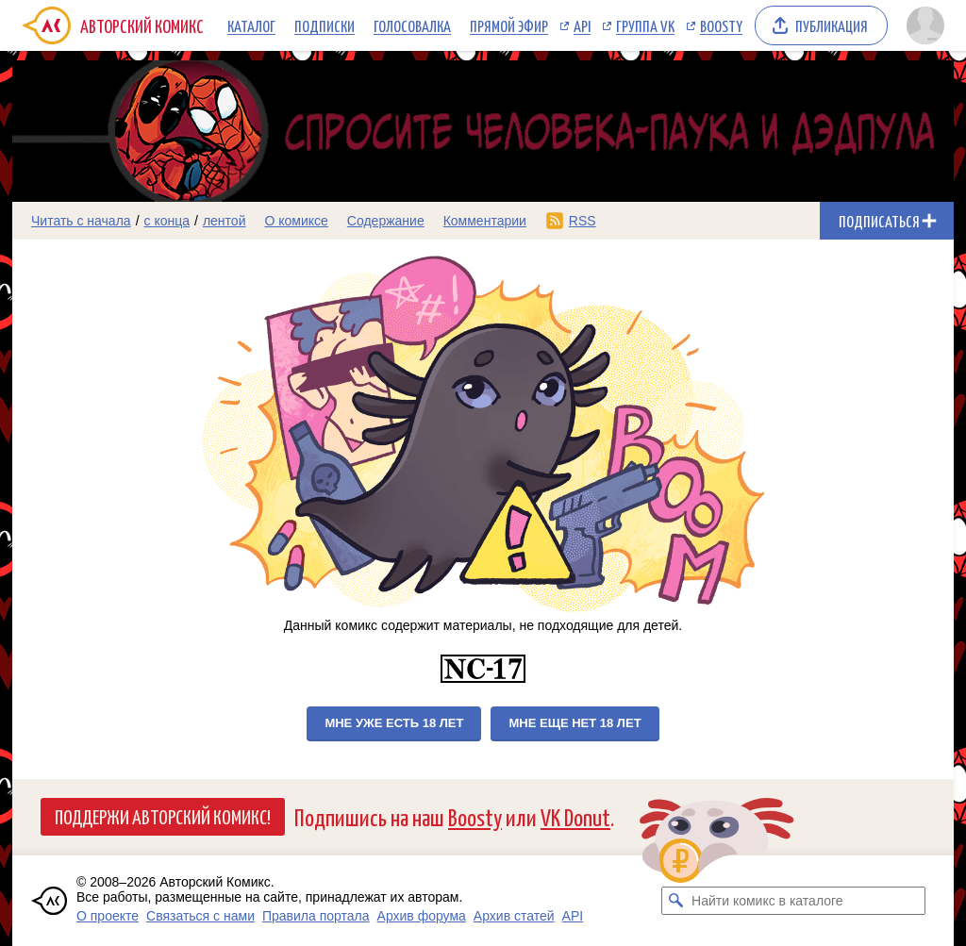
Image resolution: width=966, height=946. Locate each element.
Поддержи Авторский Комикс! (163, 816)
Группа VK (645, 25)
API (582, 25)
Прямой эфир (509, 25)
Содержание (386, 220)
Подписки (324, 25)
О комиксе (295, 220)
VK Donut (575, 816)
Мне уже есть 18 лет (394, 723)
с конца (167, 220)
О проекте (107, 915)
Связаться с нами (200, 915)
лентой (224, 220)
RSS (582, 220)
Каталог (251, 25)
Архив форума (421, 915)
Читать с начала (81, 220)
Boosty (721, 25)
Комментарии (484, 220)
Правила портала (316, 915)
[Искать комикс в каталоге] (675, 901)
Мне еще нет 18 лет (574, 723)
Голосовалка (412, 25)
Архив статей (514, 915)
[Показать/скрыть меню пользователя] (925, 25)
